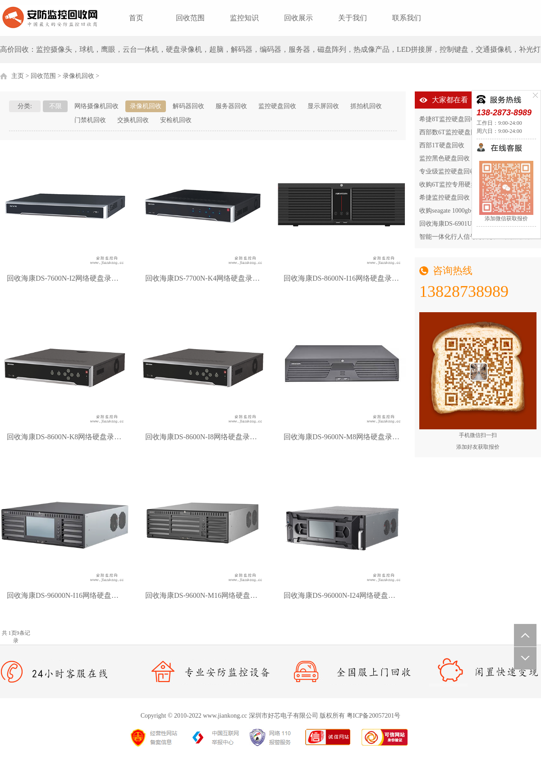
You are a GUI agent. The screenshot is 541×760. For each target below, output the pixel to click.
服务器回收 (231, 106)
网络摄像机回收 (96, 106)
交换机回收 (133, 120)
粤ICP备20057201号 (374, 715)
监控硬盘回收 (277, 106)
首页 (136, 18)
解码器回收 (188, 106)
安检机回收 (176, 120)
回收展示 (298, 18)
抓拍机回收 (366, 106)
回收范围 (190, 18)
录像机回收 (78, 76)
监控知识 (244, 18)
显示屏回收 (323, 106)
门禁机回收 (90, 120)
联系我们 (406, 18)
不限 (55, 106)
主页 (17, 76)
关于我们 (352, 18)
